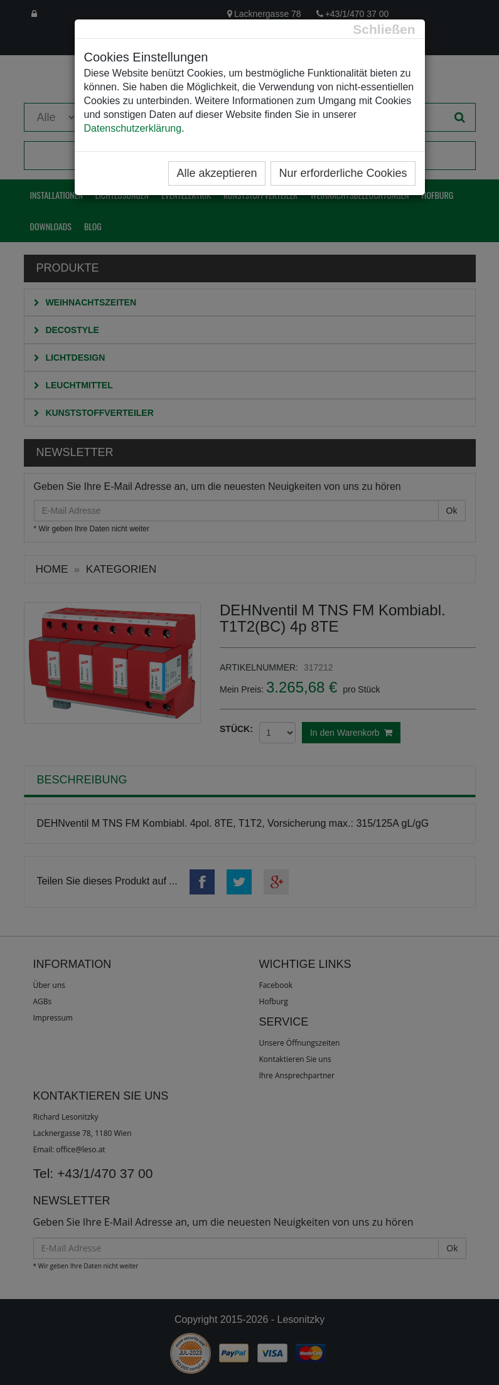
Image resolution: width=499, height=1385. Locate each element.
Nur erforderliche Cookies (343, 173)
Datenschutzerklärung (133, 128)
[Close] (384, 29)
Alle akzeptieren (216, 173)
